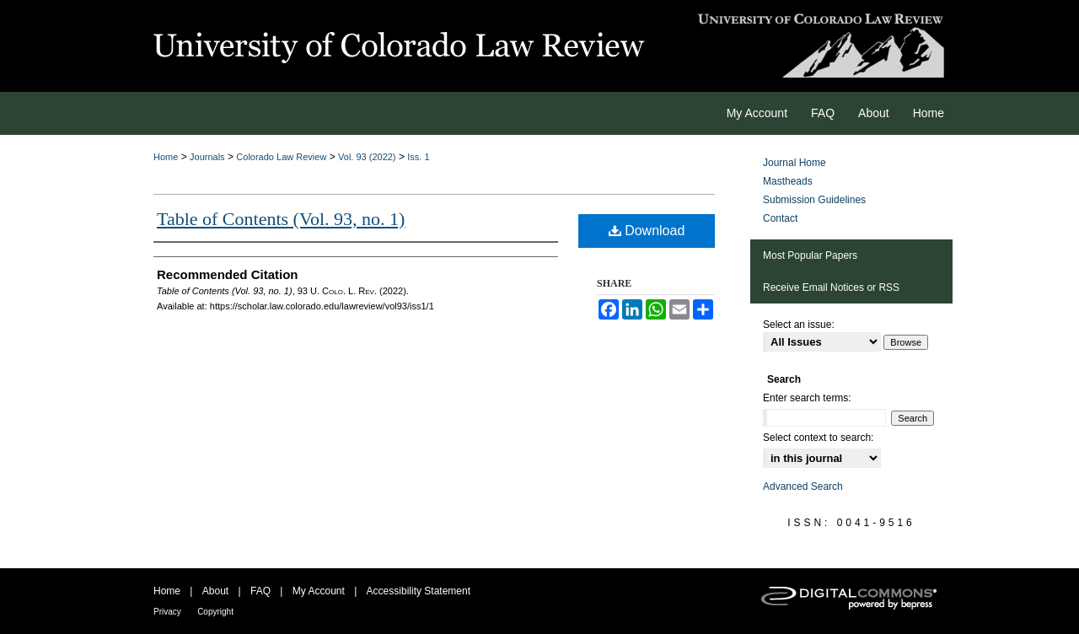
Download (647, 230)
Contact (780, 218)
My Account (319, 591)
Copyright (215, 611)
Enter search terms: (807, 398)
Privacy (167, 611)
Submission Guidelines (814, 200)
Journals (207, 157)
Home (165, 157)
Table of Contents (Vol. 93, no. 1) (281, 218)
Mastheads (788, 181)
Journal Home (794, 163)
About (215, 591)
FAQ (260, 591)
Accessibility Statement (418, 591)
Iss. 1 (418, 157)
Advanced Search (803, 486)
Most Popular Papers (810, 255)
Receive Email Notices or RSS (831, 287)
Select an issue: (799, 324)
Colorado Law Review (281, 157)
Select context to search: (818, 437)
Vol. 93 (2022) (367, 157)
